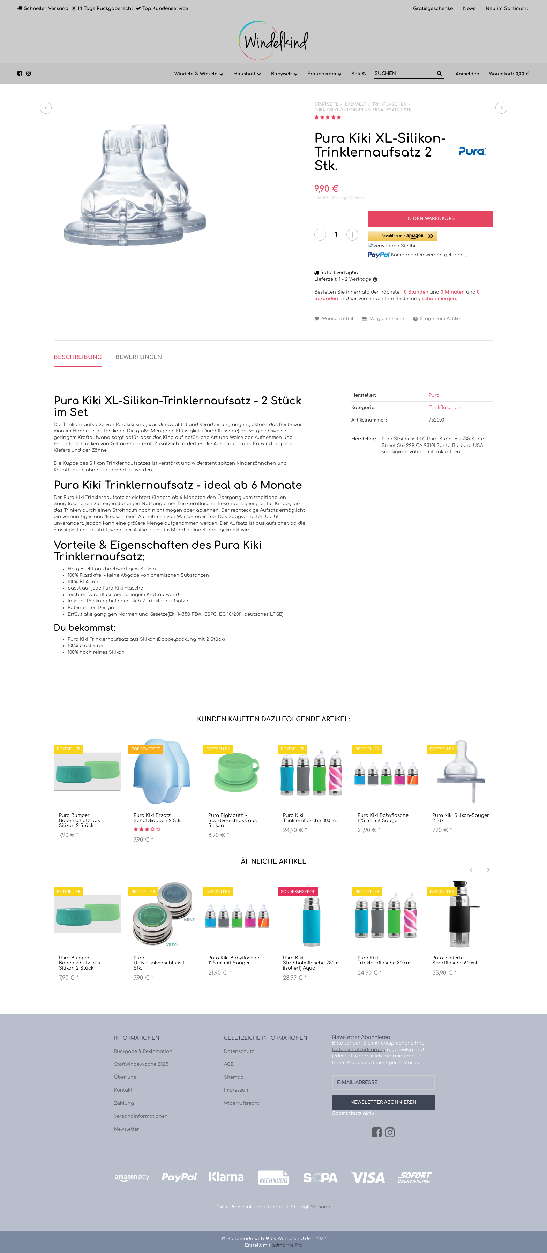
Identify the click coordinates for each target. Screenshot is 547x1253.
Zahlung (124, 1103)
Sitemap (233, 1077)
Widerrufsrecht (241, 1103)
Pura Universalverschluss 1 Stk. (159, 963)
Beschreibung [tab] (78, 357)
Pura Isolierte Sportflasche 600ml (454, 960)
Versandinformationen (141, 1116)
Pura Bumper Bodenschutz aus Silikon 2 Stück (79, 820)
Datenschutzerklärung (358, 1049)
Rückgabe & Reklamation (143, 1051)
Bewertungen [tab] (138, 357)
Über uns (125, 1077)
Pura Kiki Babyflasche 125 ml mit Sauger (383, 818)
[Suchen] (404, 73)
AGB (229, 1064)
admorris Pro (287, 1245)
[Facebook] (377, 1133)
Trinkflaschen (444, 407)
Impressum (236, 1090)
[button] (402, 239)
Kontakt (123, 1090)
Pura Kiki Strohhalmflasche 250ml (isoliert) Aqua (311, 963)
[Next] (488, 870)
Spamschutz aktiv (353, 1113)
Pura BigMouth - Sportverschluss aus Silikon (232, 820)
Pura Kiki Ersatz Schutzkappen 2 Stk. (157, 818)
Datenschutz (239, 1051)
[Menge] (336, 234)
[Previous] (471, 870)
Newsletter (126, 1129)
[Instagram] (390, 1133)
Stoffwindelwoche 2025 (141, 1064)
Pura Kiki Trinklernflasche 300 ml (310, 818)
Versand (356, 198)
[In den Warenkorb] (430, 219)
